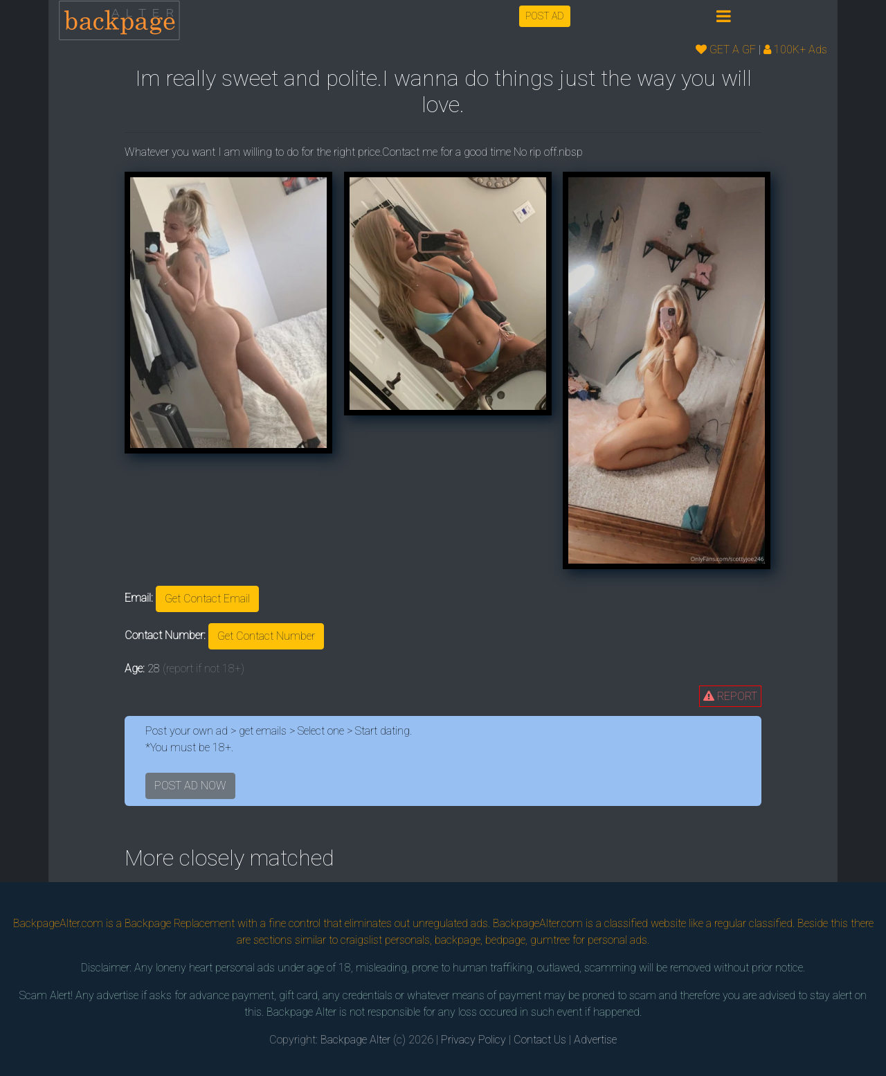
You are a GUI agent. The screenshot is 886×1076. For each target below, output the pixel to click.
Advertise (595, 1039)
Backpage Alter (355, 1039)
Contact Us (540, 1039)
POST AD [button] (544, 15)
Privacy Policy (473, 1039)
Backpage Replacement (180, 923)
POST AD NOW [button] (190, 785)
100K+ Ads (795, 49)
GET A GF (726, 49)
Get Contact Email (207, 598)
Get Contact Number (266, 636)
